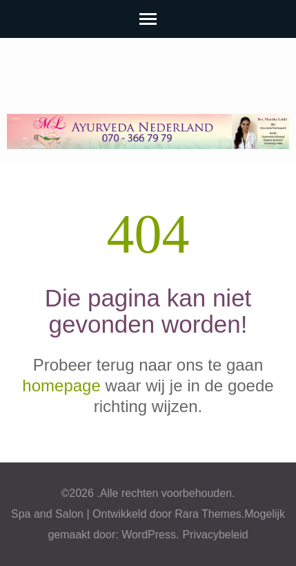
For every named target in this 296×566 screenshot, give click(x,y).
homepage (61, 385)
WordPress (148, 534)
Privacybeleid (215, 534)
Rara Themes (208, 514)
